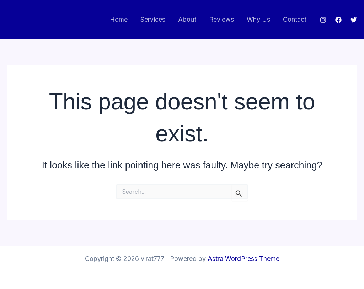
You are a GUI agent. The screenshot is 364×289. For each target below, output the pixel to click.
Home (119, 19)
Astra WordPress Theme (243, 258)
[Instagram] (323, 20)
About (187, 19)
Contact (294, 19)
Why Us (258, 19)
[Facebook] (338, 20)
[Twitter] (353, 20)
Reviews (221, 19)
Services (152, 19)
